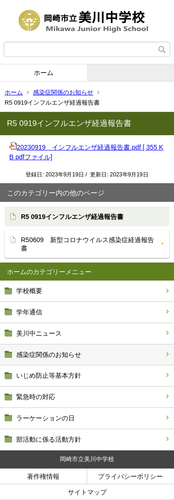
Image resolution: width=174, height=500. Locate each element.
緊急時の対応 (35, 396)
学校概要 (29, 290)
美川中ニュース (39, 333)
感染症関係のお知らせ (63, 92)
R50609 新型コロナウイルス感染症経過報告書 (87, 244)
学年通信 (29, 312)
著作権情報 (43, 476)
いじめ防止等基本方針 (48, 375)
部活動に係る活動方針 (48, 439)
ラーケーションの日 (45, 418)
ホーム (43, 72)
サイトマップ (87, 492)
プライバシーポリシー (130, 476)
